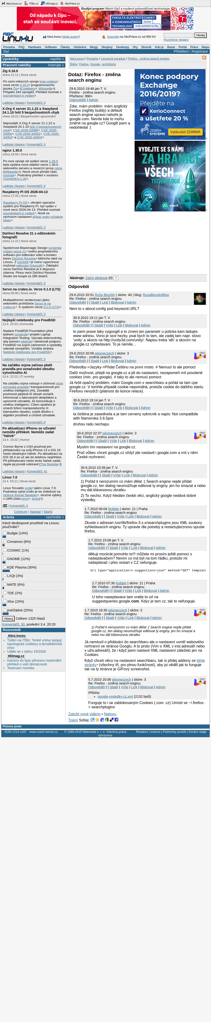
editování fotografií (29, 265)
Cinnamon (13, 542)
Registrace (200, 51)
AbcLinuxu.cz (11, 3)
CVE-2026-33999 (25, 130)
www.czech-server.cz (43, 732)
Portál (183, 47)
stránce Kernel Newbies (20, 495)
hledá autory (70, 36)
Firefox (83, 64)
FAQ (21, 47)
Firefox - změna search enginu (148, 58)
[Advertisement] (107, 241)
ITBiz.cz (31, 3)
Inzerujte (113, 36)
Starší (48, 512)
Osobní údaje (198, 732)
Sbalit (95, 302)
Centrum (20, 512)
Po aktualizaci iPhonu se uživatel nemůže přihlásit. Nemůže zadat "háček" (29, 432)
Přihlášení (181, 51)
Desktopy (122, 47)
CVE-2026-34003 (29, 137)
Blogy (94, 47)
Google (95, 64)
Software (51, 47)
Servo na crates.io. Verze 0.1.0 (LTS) (31, 289)
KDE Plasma (14, 567)
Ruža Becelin (105, 295)
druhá (36, 498)
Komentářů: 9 (36, 283)
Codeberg (28, 88)
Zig (15, 88)
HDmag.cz (49, 3)
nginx (58, 168)
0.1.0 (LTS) (51, 307)
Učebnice (79, 47)
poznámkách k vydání (18, 95)
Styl (6, 51)
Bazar (171, 47)
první (24, 498)
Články (65, 47)
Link (105, 302)
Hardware (34, 47)
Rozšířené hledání (176, 39)
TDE (8, 593)
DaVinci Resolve (24, 258)
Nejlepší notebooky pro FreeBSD (28, 320)
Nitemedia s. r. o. (94, 732)
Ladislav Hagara (13, 102)
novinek (8, 175)
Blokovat (117, 302)
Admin (93, 100)
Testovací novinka (20, 668)
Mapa (205, 47)
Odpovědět (77, 100)
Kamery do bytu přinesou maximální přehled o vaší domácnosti (34, 662)
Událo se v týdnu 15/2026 (26, 651)
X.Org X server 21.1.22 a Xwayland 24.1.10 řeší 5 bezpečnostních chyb (30, 110)
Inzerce (155, 732)
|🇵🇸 (4, 505)
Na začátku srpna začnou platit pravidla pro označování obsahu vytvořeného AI (28, 369)
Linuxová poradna (113, 58)
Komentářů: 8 (36, 422)
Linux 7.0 (9, 477)
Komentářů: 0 (36, 102)
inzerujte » (56, 65)
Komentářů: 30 (13, 624)
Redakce (142, 732)
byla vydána (48, 81)
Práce (194, 47)
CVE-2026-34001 (27, 134)
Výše (109, 325)
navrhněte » (55, 517)
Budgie (10, 533)
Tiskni (73, 721)
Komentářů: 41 (37, 471)
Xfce (8, 601)
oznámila (21, 334)
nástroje (26, 341)
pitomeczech (104, 353)
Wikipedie (46, 88)
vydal (28, 488)
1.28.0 (53, 161)
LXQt (9, 576)
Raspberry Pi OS (15, 202)
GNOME (11, 559)
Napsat (35, 512)
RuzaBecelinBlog (156, 295)
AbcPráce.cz (69, 3)
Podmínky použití (174, 732)
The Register (49, 464)
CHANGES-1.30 (14, 179)
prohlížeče (109, 64)
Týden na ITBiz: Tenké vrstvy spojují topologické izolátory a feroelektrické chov (34, 644)
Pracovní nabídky (17, 65)
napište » (57, 59)
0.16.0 (24, 85)
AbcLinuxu (16, 636)
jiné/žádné (13, 610)
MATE (9, 584)
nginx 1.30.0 (12, 150)
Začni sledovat (97, 278)
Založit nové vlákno (84, 715)
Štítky (74, 64)
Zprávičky (11, 59)
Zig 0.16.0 (10, 71)
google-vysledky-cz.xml (115, 697)
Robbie (113, 509)
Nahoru (110, 715)
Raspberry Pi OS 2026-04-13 (25, 192)
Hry (135, 47)
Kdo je (159, 47)
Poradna (9, 47)
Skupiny (107, 47)
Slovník (146, 47)
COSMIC (12, 550)
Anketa (8, 517)
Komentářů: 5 (36, 359)
